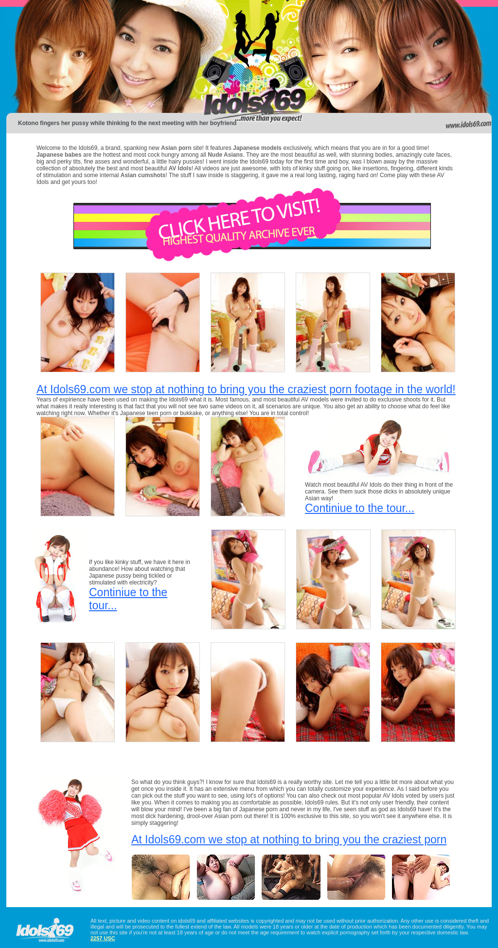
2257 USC (102, 938)
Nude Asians (225, 154)
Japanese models (257, 148)
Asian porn (176, 148)
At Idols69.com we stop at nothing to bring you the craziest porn (288, 839)
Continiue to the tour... (359, 508)
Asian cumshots (143, 175)
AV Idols (180, 168)
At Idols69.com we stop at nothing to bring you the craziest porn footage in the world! (246, 389)
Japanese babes (59, 154)
